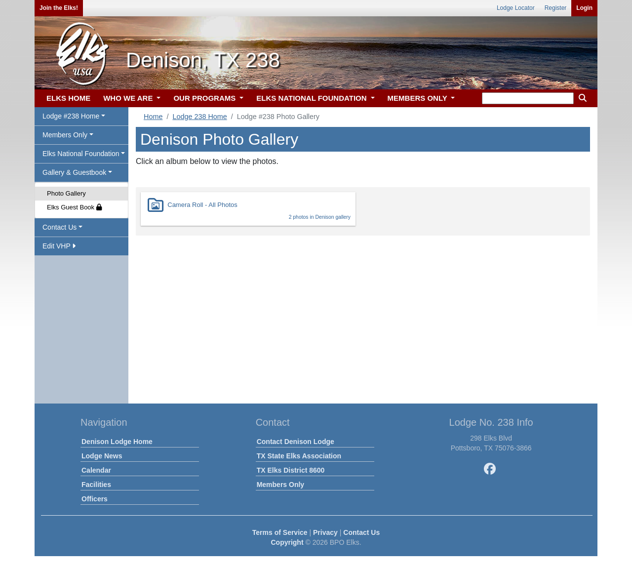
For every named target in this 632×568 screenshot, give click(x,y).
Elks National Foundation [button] (80, 154)
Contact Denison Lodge (295, 442)
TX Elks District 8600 (291, 470)
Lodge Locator (516, 7)
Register (556, 7)
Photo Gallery (66, 193)
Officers (94, 499)
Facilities (96, 484)
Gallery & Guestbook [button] (74, 172)
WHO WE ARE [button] (129, 98)
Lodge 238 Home (199, 117)
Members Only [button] (64, 135)
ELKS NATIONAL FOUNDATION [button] (312, 98)
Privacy (325, 532)
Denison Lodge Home (117, 442)
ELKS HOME (68, 98)
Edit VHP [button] (59, 246)
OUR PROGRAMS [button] (205, 98)
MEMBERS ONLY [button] (418, 98)
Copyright (287, 542)
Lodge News (101, 456)
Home (153, 117)
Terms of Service (280, 532)
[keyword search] (528, 98)
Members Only (280, 484)
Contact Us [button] (59, 227)
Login (584, 7)
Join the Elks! (59, 7)
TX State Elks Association (299, 456)
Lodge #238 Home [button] (70, 116)
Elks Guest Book (74, 207)
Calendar (96, 470)
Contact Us (361, 532)
